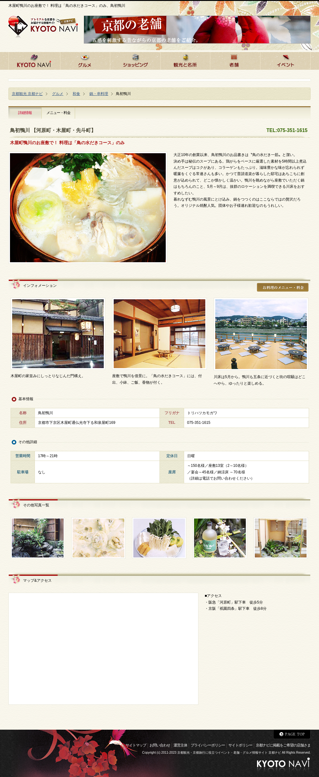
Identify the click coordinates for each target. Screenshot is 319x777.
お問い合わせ (160, 745)
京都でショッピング (135, 60)
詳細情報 (25, 113)
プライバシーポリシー (208, 745)
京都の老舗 (235, 60)
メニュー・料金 (58, 113)
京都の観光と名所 (185, 60)
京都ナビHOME (34, 60)
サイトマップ (136, 745)
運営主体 (180, 745)
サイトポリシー (240, 745)
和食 (76, 94)
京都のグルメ (85, 60)
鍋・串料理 (98, 94)
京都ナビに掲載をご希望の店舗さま (283, 745)
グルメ (57, 94)
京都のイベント (285, 60)
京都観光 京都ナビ (27, 94)
